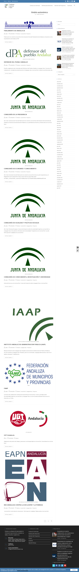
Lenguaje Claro (29, 226)
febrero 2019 (59, 148)
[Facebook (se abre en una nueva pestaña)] (68, 1)
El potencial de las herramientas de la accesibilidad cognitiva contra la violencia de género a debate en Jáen (68, 65)
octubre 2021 (59, 102)
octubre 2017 (59, 182)
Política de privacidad (22, 571)
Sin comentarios (68, 36)
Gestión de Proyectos (34, 536)
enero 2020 (59, 136)
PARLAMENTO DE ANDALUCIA (14, 31)
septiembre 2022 (60, 88)
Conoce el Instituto (33, 531)
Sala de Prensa (32, 543)
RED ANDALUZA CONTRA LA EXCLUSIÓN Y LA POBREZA (23, 505)
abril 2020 (59, 129)
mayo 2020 (59, 127)
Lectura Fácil (23, 34)
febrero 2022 (59, 94)
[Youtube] (65, 565)
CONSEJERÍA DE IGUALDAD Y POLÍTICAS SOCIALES (21, 223)
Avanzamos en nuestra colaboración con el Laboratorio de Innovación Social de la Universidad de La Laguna (68, 32)
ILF (5, 438)
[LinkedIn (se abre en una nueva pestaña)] (72, 1)
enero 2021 (59, 113)
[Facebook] (56, 565)
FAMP (6, 388)
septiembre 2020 (60, 121)
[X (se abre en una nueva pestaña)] (65, 1)
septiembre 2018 (60, 159)
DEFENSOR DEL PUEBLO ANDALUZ (16, 62)
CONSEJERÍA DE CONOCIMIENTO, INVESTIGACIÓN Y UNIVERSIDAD (27, 277)
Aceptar (74, 570)
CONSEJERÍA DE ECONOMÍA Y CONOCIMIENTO (20, 169)
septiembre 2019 (60, 144)
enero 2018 (59, 175)
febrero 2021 (59, 111)
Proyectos (28, 34)
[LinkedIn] (62, 565)
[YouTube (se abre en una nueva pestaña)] (74, 1)
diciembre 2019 (59, 138)
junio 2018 (59, 165)
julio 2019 (58, 146)
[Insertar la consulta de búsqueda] (66, 24)
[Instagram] (59, 565)
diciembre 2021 (59, 98)
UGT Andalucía (9, 435)
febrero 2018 (59, 173)
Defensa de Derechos (34, 534)
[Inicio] (35, 14)
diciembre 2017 (59, 177)
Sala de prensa (15, 1)
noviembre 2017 (60, 179)
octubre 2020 (59, 119)
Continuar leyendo (9, 42)
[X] (53, 565)
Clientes (9, 1)
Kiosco (5, 1)
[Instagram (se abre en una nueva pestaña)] (70, 1)
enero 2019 (59, 150)
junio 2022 (59, 90)
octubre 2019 (59, 142)
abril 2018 (58, 169)
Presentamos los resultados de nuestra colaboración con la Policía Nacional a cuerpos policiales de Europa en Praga (68, 40)
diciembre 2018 (59, 152)
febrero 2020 (59, 134)
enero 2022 (59, 96)
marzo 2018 (59, 171)
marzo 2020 (59, 131)
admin (6, 34)
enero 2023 (59, 81)
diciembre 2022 (60, 83)
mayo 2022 (59, 92)
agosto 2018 (59, 161)
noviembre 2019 (60, 140)
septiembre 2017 (60, 184)
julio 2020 (58, 123)
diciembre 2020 (60, 115)
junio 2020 (59, 125)
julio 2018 (58, 163)
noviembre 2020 (60, 117)
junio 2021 (59, 104)
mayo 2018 (59, 167)
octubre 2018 (59, 157)
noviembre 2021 (60, 100)
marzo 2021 (59, 108)
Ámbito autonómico (40, 14)
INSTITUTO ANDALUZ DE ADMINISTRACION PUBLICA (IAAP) (25, 344)
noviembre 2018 (60, 154)
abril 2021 (58, 106)
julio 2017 (58, 188)
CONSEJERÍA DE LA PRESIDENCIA (15, 114)
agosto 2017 (59, 186)
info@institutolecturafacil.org (15, 549)
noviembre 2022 (60, 86)
